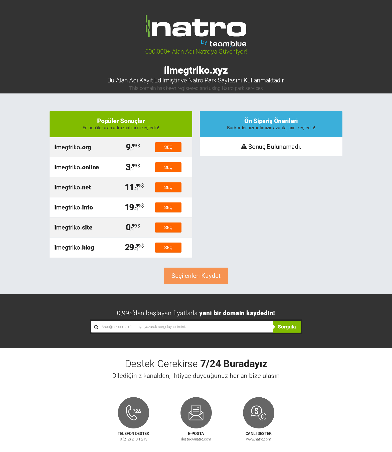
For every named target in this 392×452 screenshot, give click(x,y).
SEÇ (168, 147)
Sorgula (287, 327)
